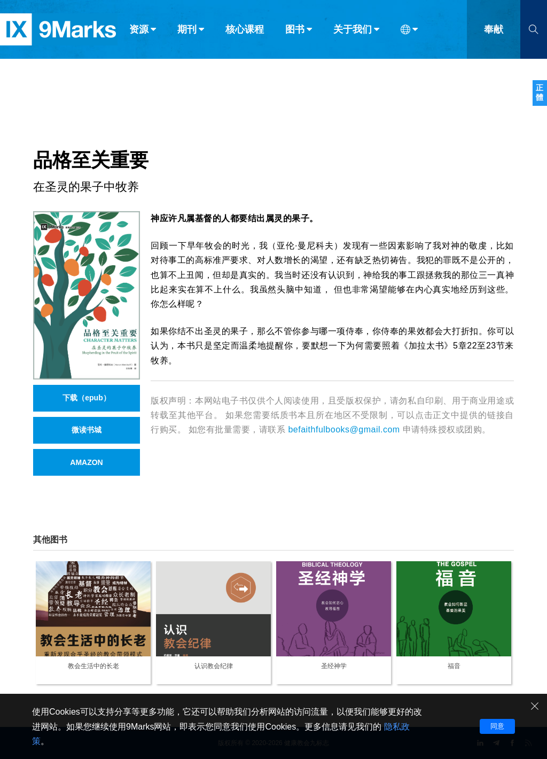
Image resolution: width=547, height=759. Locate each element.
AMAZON (86, 462)
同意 (497, 726)
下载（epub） (86, 397)
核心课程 (244, 31)
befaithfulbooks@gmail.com (344, 429)
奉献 (493, 31)
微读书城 (86, 429)
